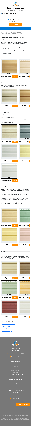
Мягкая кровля (15, 384)
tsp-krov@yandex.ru (12, 21)
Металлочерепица (15, 383)
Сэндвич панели (15, 392)
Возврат (15, 368)
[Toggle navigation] (2, 28)
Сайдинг (19, 32)
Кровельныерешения (15, 349)
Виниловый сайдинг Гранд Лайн (8, 324)
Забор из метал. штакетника (15, 386)
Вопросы (15, 372)
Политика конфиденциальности (15, 374)
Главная (2, 32)
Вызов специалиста (15, 370)
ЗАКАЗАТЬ (14, 76)
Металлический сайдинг (7, 331)
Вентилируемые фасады (11, 32)
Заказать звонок (23, 404)
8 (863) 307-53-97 (14, 19)
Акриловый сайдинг (6, 326)
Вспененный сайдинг (6, 328)
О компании (15, 366)
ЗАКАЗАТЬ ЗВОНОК (15, 24)
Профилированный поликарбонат (15, 390)
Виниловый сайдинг (6, 33)
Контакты (15, 364)
